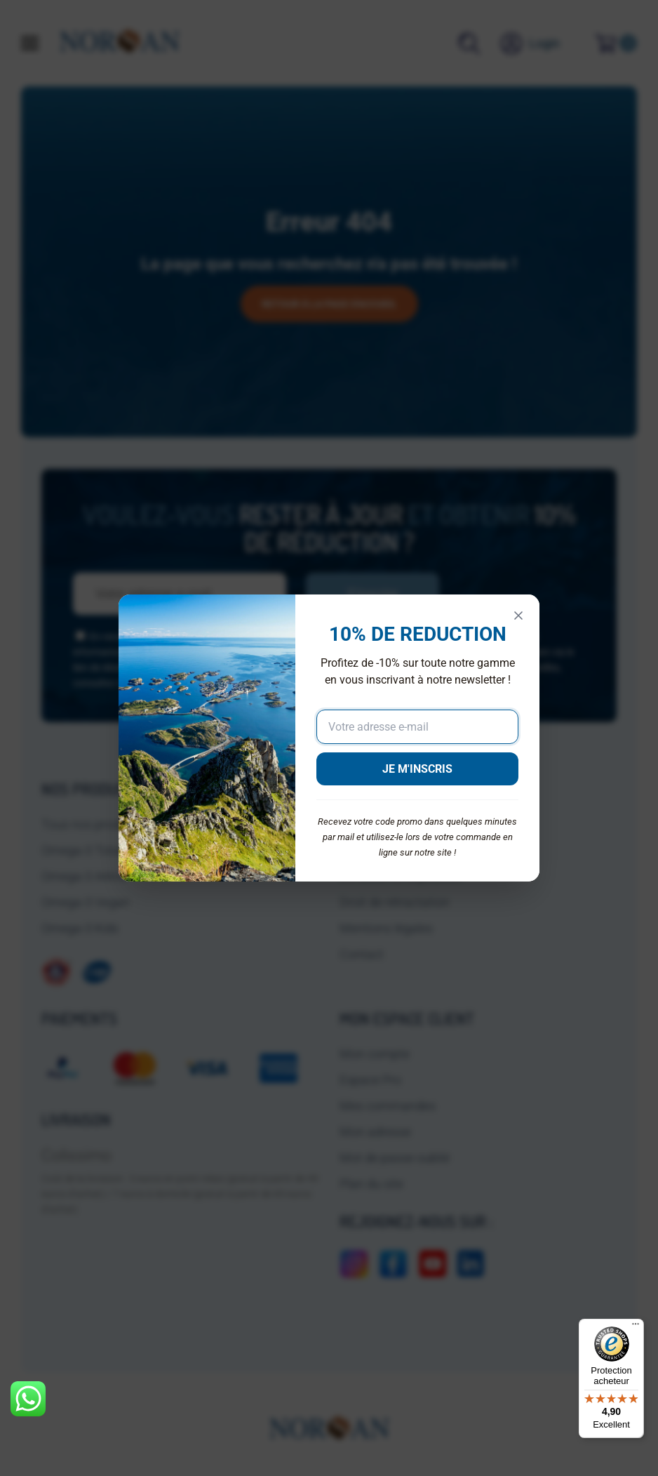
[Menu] (635, 1327)
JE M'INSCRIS (417, 769)
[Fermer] (518, 615)
